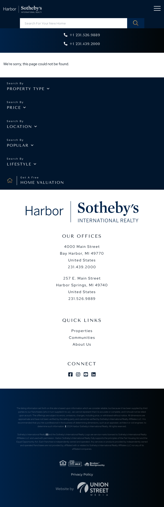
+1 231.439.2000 (84, 44)
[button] (135, 23)
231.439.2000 (82, 267)
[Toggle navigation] (157, 9)
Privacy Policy (82, 474)
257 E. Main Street (82, 285)
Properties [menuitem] (82, 330)
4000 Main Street (82, 253)
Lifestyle (19, 164)
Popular (18, 145)
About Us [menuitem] (82, 344)
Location (19, 126)
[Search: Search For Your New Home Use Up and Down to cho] (82, 23)
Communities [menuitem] (82, 337)
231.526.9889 (82, 298)
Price (14, 107)
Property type (26, 89)
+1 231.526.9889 (84, 35)
